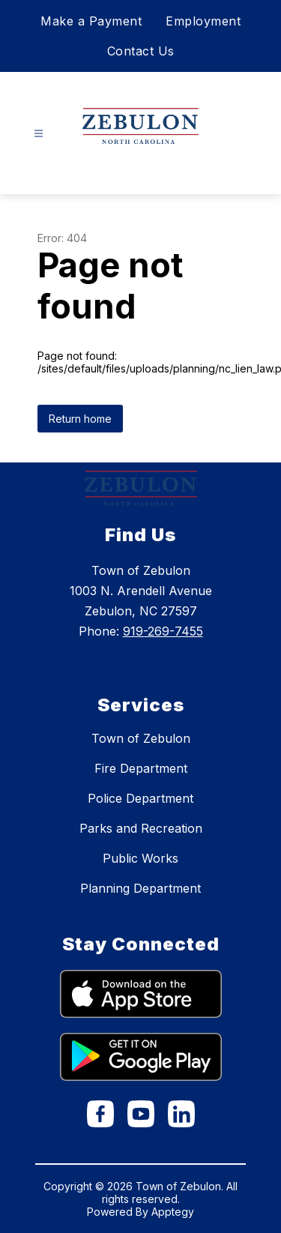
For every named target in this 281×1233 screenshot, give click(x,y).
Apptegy (172, 1211)
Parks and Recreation (140, 828)
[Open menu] (38, 133)
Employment (203, 20)
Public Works (140, 858)
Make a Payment (91, 20)
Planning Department (140, 888)
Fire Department (140, 768)
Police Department (140, 798)
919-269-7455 (163, 631)
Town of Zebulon (140, 738)
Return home (80, 418)
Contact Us (141, 50)
